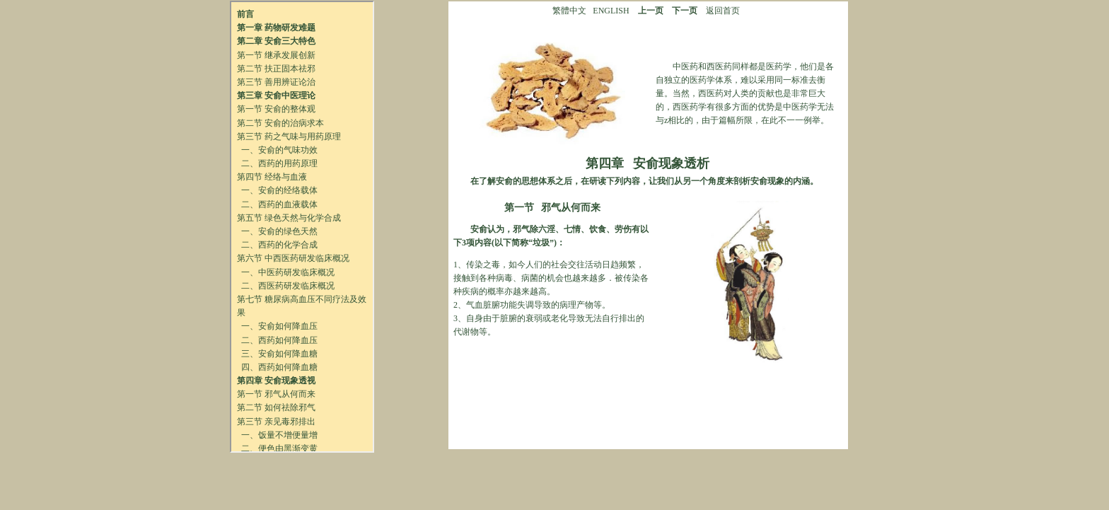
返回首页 (723, 11)
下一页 (684, 11)
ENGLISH (611, 11)
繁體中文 (569, 11)
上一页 (650, 11)
